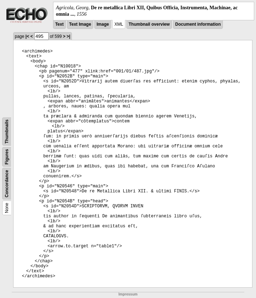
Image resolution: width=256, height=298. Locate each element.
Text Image (80, 24)
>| (68, 36)
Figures (6, 157)
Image (102, 24)
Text (59, 24)
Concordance (6, 184)
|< (27, 36)
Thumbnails (6, 131)
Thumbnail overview (149, 24)
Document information (198, 24)
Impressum (128, 294)
